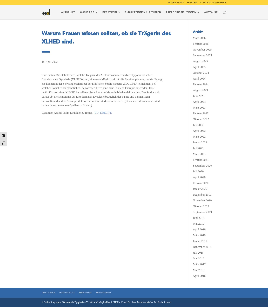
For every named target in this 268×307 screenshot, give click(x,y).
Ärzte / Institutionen (181, 12)
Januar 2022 (200, 142)
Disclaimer (48, 292)
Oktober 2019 (201, 206)
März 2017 (199, 264)
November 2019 (202, 200)
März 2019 (199, 235)
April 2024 (199, 78)
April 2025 (199, 67)
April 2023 (199, 101)
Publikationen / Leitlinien (143, 12)
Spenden (192, 3)
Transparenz (103, 292)
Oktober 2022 (201, 119)
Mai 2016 (198, 270)
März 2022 (199, 136)
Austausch (211, 12)
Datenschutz (67, 292)
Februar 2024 (201, 84)
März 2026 (199, 38)
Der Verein (109, 12)
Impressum (85, 292)
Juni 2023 (198, 96)
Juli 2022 (198, 125)
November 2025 (202, 49)
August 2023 (200, 90)
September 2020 (202, 165)
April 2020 (199, 177)
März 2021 (199, 154)
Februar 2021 (201, 159)
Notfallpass (176, 3)
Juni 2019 (198, 217)
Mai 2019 (198, 223)
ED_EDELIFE (103, 112)
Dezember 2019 (202, 194)
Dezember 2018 (202, 246)
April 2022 (199, 130)
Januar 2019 (200, 241)
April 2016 (199, 275)
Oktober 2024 (201, 72)
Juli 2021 (198, 148)
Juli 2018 (198, 252)
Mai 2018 (198, 258)
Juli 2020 (198, 171)
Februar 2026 (201, 43)
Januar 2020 (200, 188)
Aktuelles (68, 12)
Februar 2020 (201, 183)
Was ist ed (87, 12)
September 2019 (202, 212)
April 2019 (199, 229)
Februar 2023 (201, 113)
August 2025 (200, 61)
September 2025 (202, 55)
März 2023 (199, 107)
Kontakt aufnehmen (213, 3)
